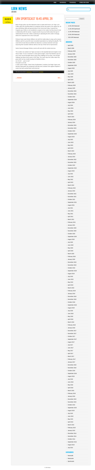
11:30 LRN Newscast (73, 31)
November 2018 (72, 299)
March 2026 (71, 48)
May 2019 (70, 282)
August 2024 (71, 102)
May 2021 (70, 213)
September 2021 (72, 202)
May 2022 (70, 179)
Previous (19, 77)
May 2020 (70, 248)
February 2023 (72, 153)
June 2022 (70, 176)
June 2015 (70, 416)
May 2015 (70, 419)
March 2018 (71, 322)
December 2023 (72, 125)
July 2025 (70, 71)
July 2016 (70, 379)
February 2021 (72, 222)
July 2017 (70, 345)
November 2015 (72, 402)
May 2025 (70, 76)
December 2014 (72, 433)
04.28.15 (8, 19)
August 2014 (71, 444)
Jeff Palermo (8, 22)
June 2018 (70, 313)
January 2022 (71, 191)
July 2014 (70, 447)
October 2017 (71, 336)
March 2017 (71, 356)
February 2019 (72, 290)
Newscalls (70, 455)
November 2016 (72, 367)
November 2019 (72, 265)
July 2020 (70, 242)
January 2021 (71, 225)
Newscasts (71, 458)
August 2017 (71, 342)
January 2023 (71, 156)
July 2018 (70, 310)
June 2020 (70, 245)
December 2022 (72, 159)
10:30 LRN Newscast (73, 34)
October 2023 (71, 131)
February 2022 (72, 188)
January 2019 (71, 293)
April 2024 (70, 114)
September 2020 (72, 236)
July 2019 (70, 276)
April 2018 (70, 319)
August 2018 (71, 308)
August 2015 (71, 410)
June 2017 (70, 347)
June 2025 (70, 74)
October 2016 (71, 370)
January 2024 (71, 122)
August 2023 (71, 136)
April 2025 (70, 79)
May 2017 (70, 350)
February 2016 (72, 393)
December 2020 (72, 228)
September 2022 (72, 168)
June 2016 (70, 382)
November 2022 (72, 162)
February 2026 (72, 51)
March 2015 (71, 424)
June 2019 (70, 279)
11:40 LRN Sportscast (74, 28)
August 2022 (71, 171)
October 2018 (71, 302)
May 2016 (70, 385)
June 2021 (70, 211)
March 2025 (71, 82)
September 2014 (72, 442)
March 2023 (71, 151)
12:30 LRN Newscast (73, 26)
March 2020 (71, 253)
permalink (41, 71)
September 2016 (72, 373)
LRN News (19, 8)
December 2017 (72, 330)
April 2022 (70, 182)
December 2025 (72, 56)
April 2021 (70, 216)
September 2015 (72, 407)
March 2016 (71, 390)
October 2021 (71, 199)
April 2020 (70, 250)
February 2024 (72, 119)
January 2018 (71, 327)
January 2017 (71, 362)
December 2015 (72, 399)
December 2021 (72, 193)
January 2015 (71, 430)
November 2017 (72, 333)
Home (55, 2)
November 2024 (72, 94)
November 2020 (72, 230)
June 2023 (70, 142)
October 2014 (71, 439)
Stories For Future (84, 2)
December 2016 (72, 365)
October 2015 (71, 405)
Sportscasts (29, 71)
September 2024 (72, 99)
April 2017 (70, 353)
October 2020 (71, 233)
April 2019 (70, 285)
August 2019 (71, 273)
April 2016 (70, 387)
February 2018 (72, 325)
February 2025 (72, 85)
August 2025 (71, 68)
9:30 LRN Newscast (73, 37)
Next (60, 77)
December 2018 (72, 296)
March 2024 (71, 116)
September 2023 (72, 134)
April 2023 (70, 148)
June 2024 (70, 108)
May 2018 (70, 316)
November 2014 (72, 436)
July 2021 (70, 208)
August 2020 (71, 239)
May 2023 (70, 145)
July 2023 (70, 139)
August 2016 (71, 376)
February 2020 (72, 256)
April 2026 (70, 45)
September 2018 (72, 305)
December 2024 (72, 91)
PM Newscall (73, 2)
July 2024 (70, 105)
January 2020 (71, 259)
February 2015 (72, 427)
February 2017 (72, 359)
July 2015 (70, 413)
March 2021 (71, 219)
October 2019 (71, 268)
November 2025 (72, 59)
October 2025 (71, 62)
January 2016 (71, 396)
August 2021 (71, 205)
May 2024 (70, 111)
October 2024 (71, 96)
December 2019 (72, 262)
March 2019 (71, 288)
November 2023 (72, 128)
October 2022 (71, 165)
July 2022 (70, 173)
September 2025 (72, 65)
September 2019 (72, 270)
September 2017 (72, 339)
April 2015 (70, 422)
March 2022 (71, 185)
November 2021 (72, 196)
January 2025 (71, 88)
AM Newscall (63, 2)
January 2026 (71, 54)
